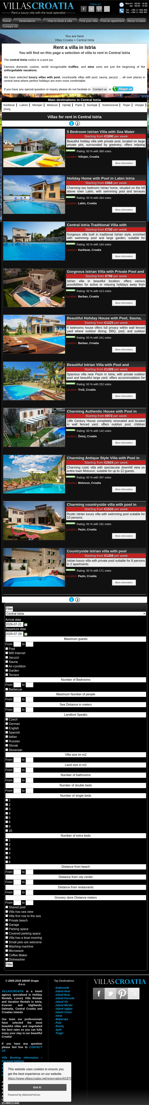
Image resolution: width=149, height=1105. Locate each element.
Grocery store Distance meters (76, 897)
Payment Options (13, 1061)
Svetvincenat (110, 105)
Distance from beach (76, 866)
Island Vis (61, 1001)
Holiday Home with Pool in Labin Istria (101, 178)
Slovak (13, 745)
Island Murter (64, 1005)
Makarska (61, 1019)
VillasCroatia (13, 991)
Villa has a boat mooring (25, 937)
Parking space (18, 929)
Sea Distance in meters (76, 704)
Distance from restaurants (76, 887)
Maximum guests (75, 639)
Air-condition (17, 666)
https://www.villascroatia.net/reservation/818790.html (44, 1078)
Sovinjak (92, 105)
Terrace (14, 674)
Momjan (37, 105)
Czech (13, 719)
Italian (12, 736)
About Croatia (136, 21)
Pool (12, 648)
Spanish (14, 732)
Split (58, 1029)
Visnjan (139, 105)
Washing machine (21, 946)
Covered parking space (25, 933)
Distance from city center (76, 877)
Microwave (16, 950)
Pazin (78, 105)
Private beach (18, 920)
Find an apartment (112, 21)
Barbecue (15, 689)
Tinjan (126, 105)
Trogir (59, 1033)
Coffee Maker (18, 955)
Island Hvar (62, 991)
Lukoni (23, 105)
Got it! (37, 1087)
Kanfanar (9, 105)
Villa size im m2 (76, 754)
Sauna (13, 661)
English (13, 728)
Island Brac (62, 994)
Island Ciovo (63, 1012)
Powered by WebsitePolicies (24, 1094)
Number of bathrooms (76, 775)
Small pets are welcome (25, 942)
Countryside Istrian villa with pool (96, 551)
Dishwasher (17, 959)
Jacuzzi (14, 657)
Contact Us (10, 26)
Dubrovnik (62, 987)
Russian (14, 741)
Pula (58, 1022)
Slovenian (15, 750)
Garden (14, 670)
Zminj (6, 109)
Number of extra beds (76, 835)
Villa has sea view (21, 911)
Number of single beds (75, 795)
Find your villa (89, 21)
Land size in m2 (76, 765)
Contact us (100, 89)
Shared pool (17, 907)
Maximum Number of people (75, 694)
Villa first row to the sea (25, 916)
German (14, 723)
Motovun (52, 105)
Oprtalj (66, 105)
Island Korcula (64, 998)
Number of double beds (76, 785)
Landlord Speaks (75, 714)
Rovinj (59, 1026)
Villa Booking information (20, 1057)
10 (10, 830)
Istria (58, 1015)
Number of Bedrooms (75, 679)
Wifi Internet (17, 653)
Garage (14, 924)
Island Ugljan (63, 1008)
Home (7, 21)
